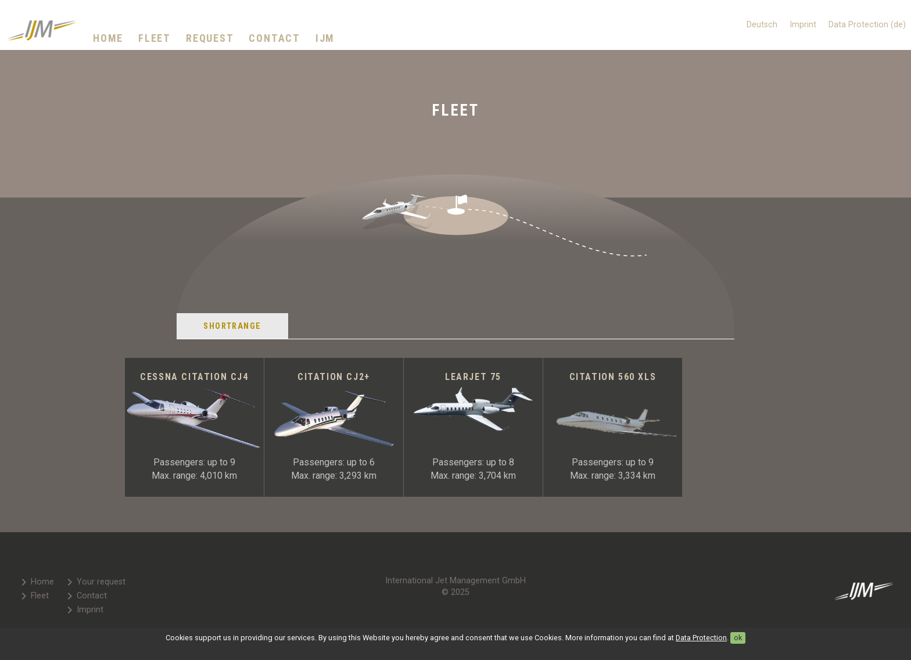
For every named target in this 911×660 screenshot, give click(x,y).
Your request (94, 582)
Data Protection (701, 637)
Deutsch (762, 25)
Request (210, 38)
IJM (325, 38)
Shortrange (232, 326)
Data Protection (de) (867, 25)
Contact (274, 38)
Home (108, 38)
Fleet (154, 38)
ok (738, 637)
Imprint (803, 25)
